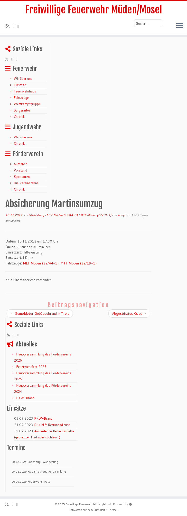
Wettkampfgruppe (27, 104)
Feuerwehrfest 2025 (31, 366)
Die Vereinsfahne (26, 183)
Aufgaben (20, 164)
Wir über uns (23, 78)
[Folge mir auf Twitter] (15, 26)
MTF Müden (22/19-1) (96, 215)
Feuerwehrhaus (25, 91)
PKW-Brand (25, 398)
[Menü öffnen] (179, 26)
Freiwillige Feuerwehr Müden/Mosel (93, 10)
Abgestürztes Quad (129, 313)
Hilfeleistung (36, 215)
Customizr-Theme (105, 510)
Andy (121, 215)
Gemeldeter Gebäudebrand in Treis (39, 313)
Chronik (19, 116)
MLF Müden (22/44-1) (62, 215)
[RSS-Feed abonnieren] (9, 26)
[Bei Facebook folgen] (20, 26)
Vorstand (20, 170)
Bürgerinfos (22, 110)
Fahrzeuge (21, 97)
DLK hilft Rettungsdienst (52, 425)
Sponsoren (22, 176)
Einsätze (20, 85)
